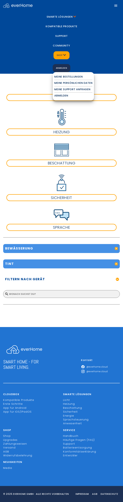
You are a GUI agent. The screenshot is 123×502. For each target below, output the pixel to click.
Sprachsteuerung (76, 419)
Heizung (69, 404)
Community (61, 45)
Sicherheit (70, 412)
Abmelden (61, 95)
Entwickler (70, 455)
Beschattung (72, 408)
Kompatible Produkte (61, 26)
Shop (7, 436)
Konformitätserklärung (79, 451)
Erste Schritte (13, 404)
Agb (94, 494)
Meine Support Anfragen (72, 89)
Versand (9, 447)
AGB (6, 451)
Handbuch (70, 436)
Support (61, 36)
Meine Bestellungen (68, 77)
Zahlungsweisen (15, 444)
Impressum (82, 494)
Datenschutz (109, 494)
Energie (68, 416)
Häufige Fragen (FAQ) (79, 440)
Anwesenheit (72, 423)
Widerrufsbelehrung (17, 455)
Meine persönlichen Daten (73, 83)
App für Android (15, 408)
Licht (66, 400)
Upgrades (10, 440)
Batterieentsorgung (77, 447)
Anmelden (61, 68)
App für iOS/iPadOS (17, 412)
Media (7, 468)
